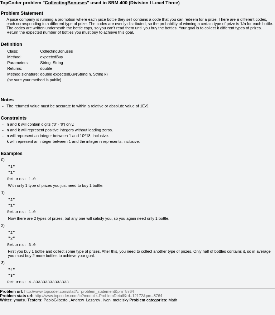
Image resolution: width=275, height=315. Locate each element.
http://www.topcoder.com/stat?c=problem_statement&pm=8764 (79, 304)
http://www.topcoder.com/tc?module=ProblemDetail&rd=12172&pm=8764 (99, 308)
